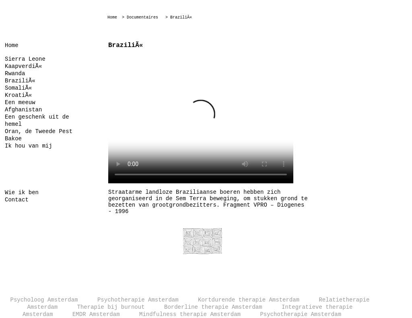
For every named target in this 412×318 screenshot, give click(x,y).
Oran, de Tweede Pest (38, 131)
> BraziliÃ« (178, 17)
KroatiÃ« (18, 95)
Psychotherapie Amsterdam (138, 300)
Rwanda (15, 73)
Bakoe (13, 138)
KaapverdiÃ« (23, 66)
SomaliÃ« (18, 88)
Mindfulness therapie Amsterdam (190, 314)
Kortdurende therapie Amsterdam (248, 300)
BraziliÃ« (20, 81)
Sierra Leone (25, 59)
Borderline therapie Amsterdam (213, 307)
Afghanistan (23, 110)
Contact (17, 200)
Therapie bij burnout (111, 307)
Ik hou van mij (28, 146)
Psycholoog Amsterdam (44, 300)
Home (112, 17)
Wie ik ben (22, 192)
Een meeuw (20, 102)
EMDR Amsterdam (96, 314)
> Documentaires (140, 17)
